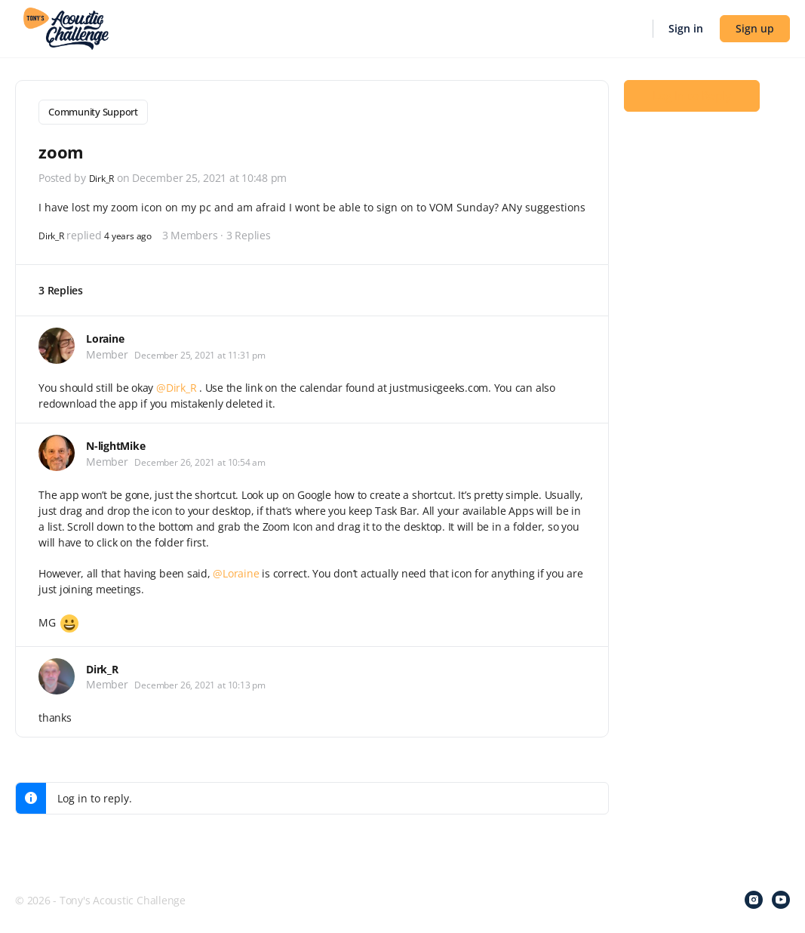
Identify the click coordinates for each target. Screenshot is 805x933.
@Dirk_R (176, 384)
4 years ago (136, 231)
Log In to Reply (692, 106)
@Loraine (236, 569)
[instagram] (754, 897)
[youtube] (781, 897)
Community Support (93, 112)
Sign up (755, 28)
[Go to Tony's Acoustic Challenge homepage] (66, 27)
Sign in (685, 28)
